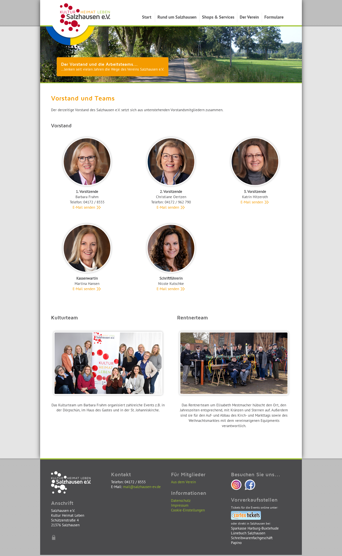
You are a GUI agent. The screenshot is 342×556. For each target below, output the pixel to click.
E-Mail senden (87, 207)
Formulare (274, 17)
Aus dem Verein (183, 482)
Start (146, 17)
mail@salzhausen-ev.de (142, 486)
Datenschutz (181, 500)
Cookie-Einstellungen (188, 510)
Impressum (179, 505)
